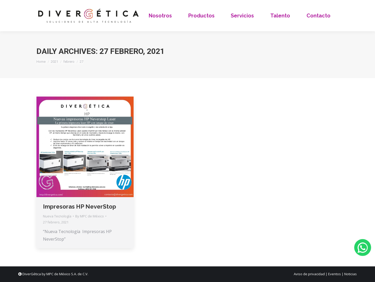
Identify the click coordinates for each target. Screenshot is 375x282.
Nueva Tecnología (57, 216)
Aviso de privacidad (309, 274)
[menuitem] (160, 15)
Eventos (334, 274)
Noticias (350, 274)
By (89, 216)
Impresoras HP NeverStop (79, 206)
